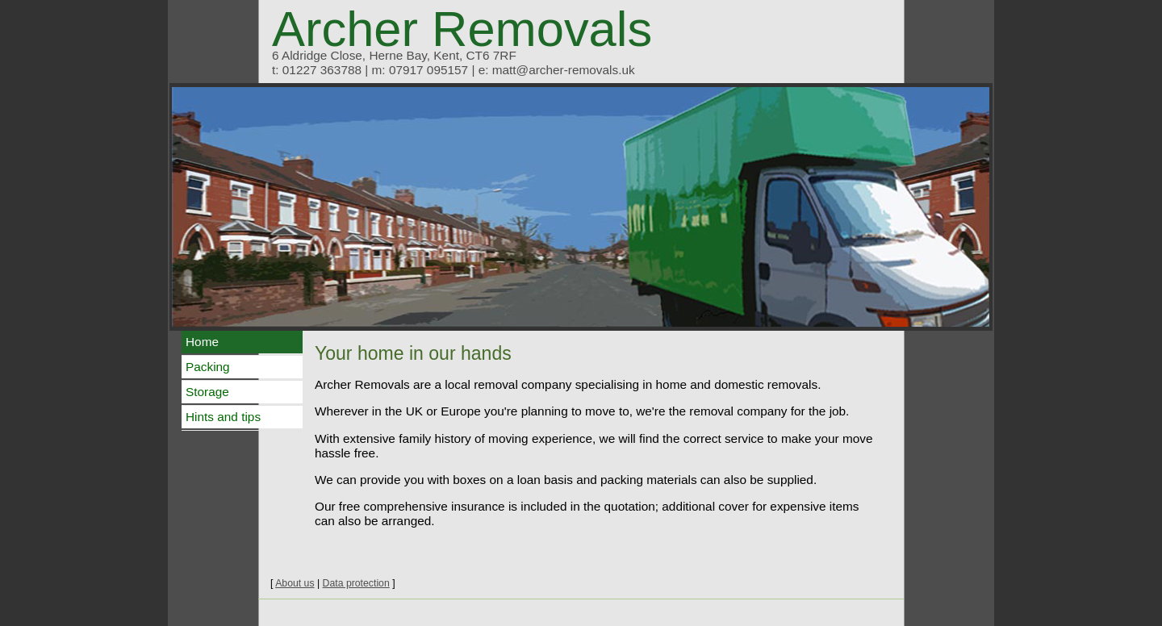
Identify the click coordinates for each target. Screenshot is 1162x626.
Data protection (356, 583)
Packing (208, 367)
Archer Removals (462, 28)
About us (294, 583)
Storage (207, 392)
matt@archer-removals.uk (563, 70)
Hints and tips (223, 417)
